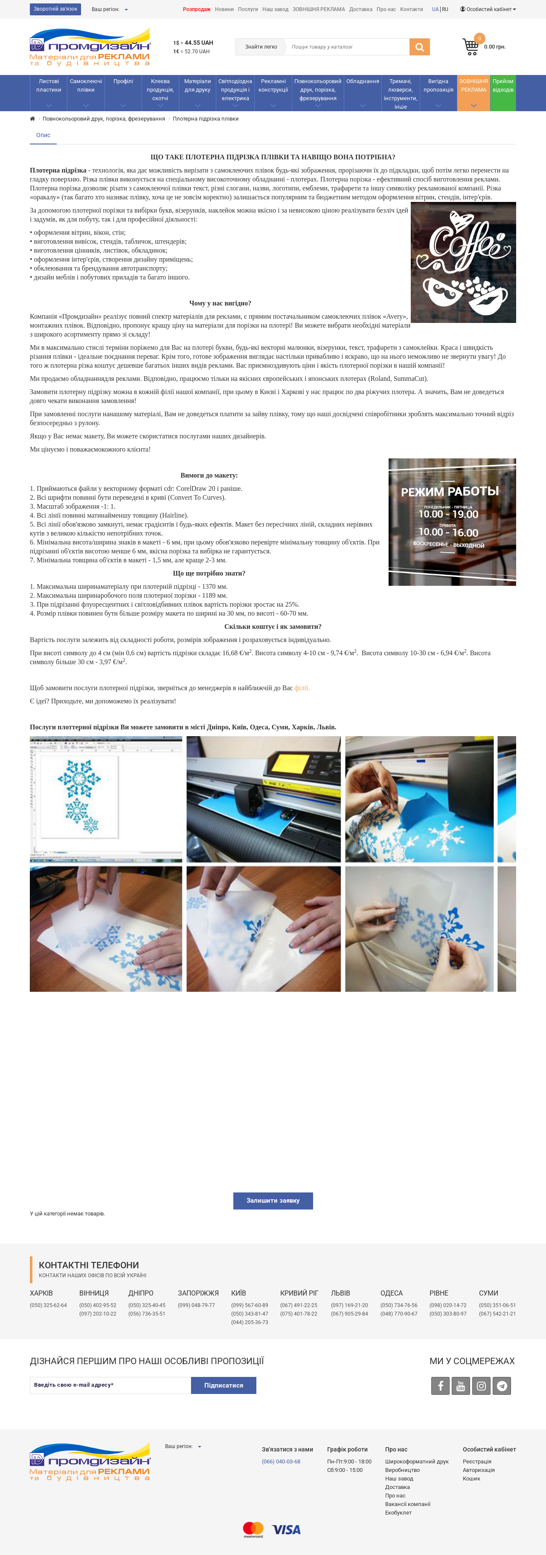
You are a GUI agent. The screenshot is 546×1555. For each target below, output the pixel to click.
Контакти (411, 9)
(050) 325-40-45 (147, 1305)
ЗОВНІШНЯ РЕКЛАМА (319, 9)
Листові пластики (48, 85)
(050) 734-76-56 (399, 1305)
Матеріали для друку (197, 85)
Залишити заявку (273, 1200)
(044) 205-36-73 (249, 1322)
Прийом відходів (503, 85)
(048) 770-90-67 (399, 1314)
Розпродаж (197, 9)
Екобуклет (398, 1512)
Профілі (123, 81)
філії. (302, 687)
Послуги (248, 9)
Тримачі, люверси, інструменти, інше (401, 94)
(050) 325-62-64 (48, 1305)
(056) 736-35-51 (147, 1314)
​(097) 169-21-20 (349, 1305)
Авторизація (479, 1470)
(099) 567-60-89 (249, 1305)
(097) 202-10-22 (97, 1314)
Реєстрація (477, 1461)
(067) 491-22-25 (298, 1305)
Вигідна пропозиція (438, 85)
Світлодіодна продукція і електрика (235, 89)
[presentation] (330, 1393)
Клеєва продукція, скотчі (160, 89)
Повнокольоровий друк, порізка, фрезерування (318, 89)
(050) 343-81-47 (249, 1314)
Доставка (360, 9)
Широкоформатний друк (417, 1461)
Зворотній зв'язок (55, 9)
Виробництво (402, 1470)
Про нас (386, 9)
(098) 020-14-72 (448, 1305)
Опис (43, 135)
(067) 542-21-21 (497, 1314)
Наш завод (275, 9)
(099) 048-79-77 (196, 1305)
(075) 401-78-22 (298, 1314)
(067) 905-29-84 (349, 1314)
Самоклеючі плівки (86, 85)
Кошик (471, 1478)
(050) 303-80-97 (448, 1314)
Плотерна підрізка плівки (206, 118)
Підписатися (223, 1385)
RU (445, 9)
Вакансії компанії (407, 1504)
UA (435, 9)
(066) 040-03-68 (281, 1461)
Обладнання (362, 81)
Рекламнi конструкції (273, 85)
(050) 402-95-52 (97, 1305)
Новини (224, 9)
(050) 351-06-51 (497, 1305)
